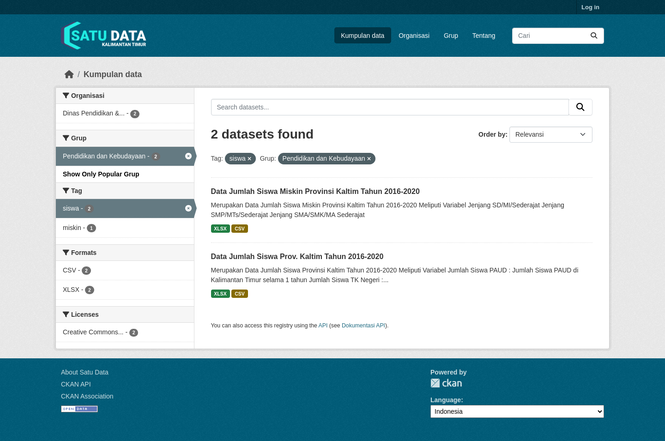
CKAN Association (87, 396)
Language (445, 400)
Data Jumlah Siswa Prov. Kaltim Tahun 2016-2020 (297, 256)
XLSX (220, 228)
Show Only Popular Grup (101, 174)
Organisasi (414, 35)
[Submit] (594, 36)
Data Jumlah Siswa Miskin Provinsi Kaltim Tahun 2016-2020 (315, 191)
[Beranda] (69, 74)
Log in (590, 7)
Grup (451, 35)
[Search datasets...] (558, 36)
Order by (491, 134)
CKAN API (76, 384)
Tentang (484, 35)
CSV (240, 228)
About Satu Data (85, 372)
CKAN (446, 383)
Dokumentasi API (363, 325)
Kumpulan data (362, 35)
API (323, 325)
